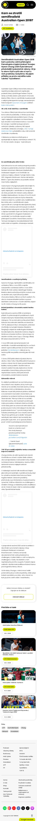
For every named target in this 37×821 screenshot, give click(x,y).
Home (5, 780)
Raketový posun (12, 659)
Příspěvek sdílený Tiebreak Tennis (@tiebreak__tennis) (18, 274)
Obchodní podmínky (25, 780)
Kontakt (6, 788)
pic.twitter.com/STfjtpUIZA (18, 438)
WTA (13, 629)
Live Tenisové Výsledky (7, 795)
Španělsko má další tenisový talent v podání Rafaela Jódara (18, 654)
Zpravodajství (24, 748)
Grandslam (14, 731)
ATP (4, 28)
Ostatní (22, 754)
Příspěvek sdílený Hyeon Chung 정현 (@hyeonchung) (18, 540)
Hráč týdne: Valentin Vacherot (13, 682)
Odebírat (21, 5)
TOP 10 (21, 771)
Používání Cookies (24, 783)
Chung (23, 728)
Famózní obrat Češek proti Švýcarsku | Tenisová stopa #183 (16, 711)
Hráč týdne (7, 629)
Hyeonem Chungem (19, 103)
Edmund (5, 731)
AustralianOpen (13, 728)
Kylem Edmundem (7, 105)
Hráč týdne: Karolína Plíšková (12, 625)
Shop (5, 786)
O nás (5, 783)
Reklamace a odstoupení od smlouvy (23, 792)
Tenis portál (7, 791)
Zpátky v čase (24, 765)
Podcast (6, 748)
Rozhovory (6, 754)
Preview (5, 759)
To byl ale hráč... (24, 762)
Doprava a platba (24, 797)
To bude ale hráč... (25, 759)
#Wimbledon (13, 435)
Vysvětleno (9, 28)
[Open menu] (32, 5)
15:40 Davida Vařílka (26, 756)
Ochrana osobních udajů (24, 786)
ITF (4, 768)
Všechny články (8, 751)
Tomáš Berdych (13, 350)
